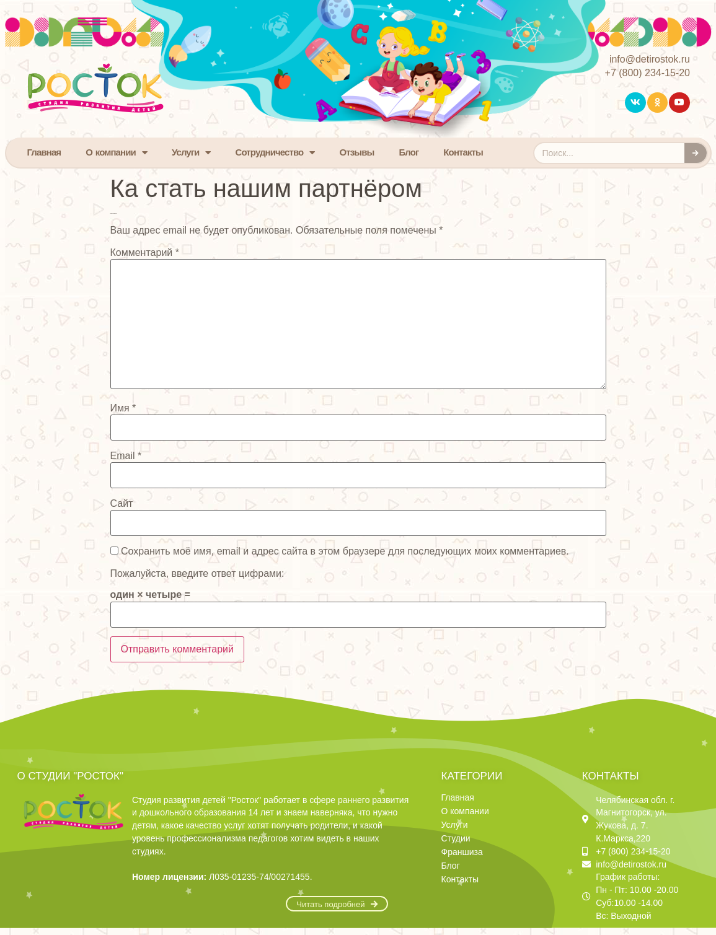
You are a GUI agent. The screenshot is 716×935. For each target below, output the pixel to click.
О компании (116, 153)
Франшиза (462, 852)
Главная (44, 152)
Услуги (191, 153)
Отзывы (357, 152)
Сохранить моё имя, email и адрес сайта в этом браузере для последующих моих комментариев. (345, 551)
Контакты (463, 152)
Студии (456, 838)
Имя (123, 408)
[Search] (695, 153)
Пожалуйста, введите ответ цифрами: (197, 574)
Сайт (121, 504)
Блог (408, 152)
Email (126, 456)
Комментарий (144, 253)
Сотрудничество (275, 153)
